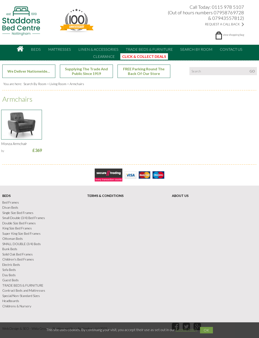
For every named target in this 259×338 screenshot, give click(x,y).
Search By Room (196, 49)
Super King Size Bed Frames (21, 233)
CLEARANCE (104, 56)
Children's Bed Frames (18, 259)
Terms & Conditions (105, 196)
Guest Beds (10, 280)
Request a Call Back (224, 24)
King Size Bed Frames (17, 228)
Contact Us (231, 49)
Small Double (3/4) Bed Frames (23, 218)
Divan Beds (10, 207)
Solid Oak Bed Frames (17, 254)
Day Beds (9, 275)
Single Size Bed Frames (17, 213)
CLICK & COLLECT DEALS (144, 56)
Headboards (10, 301)
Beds (36, 49)
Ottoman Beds (12, 238)
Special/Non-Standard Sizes (21, 296)
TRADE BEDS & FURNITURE (149, 49)
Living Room (58, 84)
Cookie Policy (186, 329)
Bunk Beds (9, 249)
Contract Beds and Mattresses (23, 290)
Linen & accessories (98, 49)
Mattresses (59, 49)
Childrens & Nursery (16, 306)
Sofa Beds (9, 270)
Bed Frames (10, 202)
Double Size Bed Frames (19, 223)
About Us (180, 196)
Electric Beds (11, 265)
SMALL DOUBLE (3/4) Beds (21, 244)
